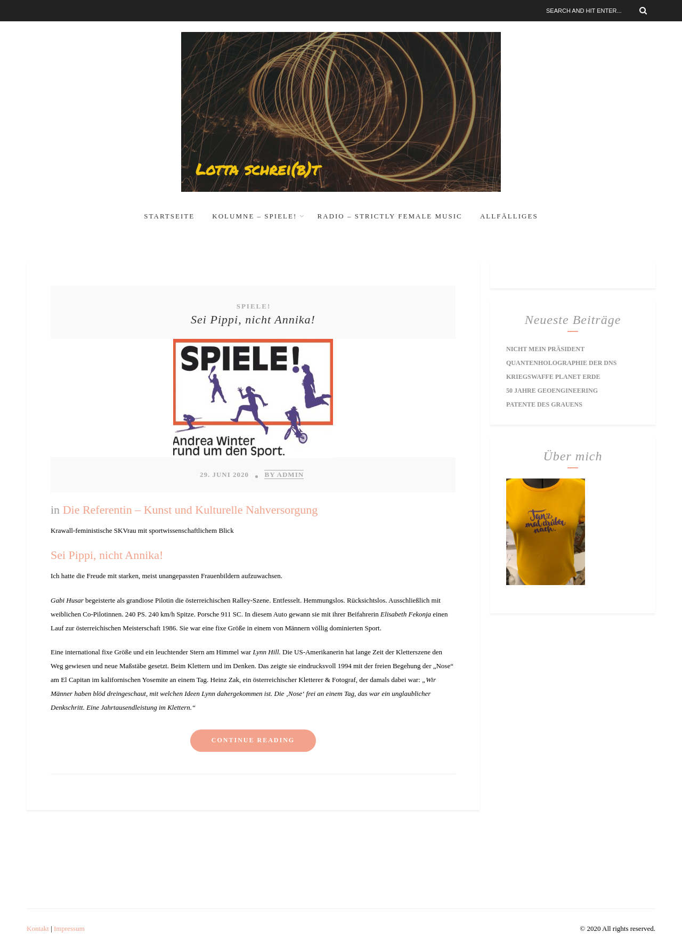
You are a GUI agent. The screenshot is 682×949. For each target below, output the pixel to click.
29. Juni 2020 (224, 474)
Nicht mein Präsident (545, 349)
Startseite (169, 216)
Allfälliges (509, 216)
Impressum (69, 928)
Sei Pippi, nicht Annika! (253, 319)
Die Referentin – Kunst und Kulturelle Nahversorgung (190, 509)
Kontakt (38, 928)
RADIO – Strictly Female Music (390, 216)
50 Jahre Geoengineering (552, 390)
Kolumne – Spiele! (254, 216)
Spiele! (254, 306)
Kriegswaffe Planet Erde (553, 376)
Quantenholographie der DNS (561, 363)
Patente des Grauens (544, 404)
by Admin (284, 474)
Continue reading (253, 740)
